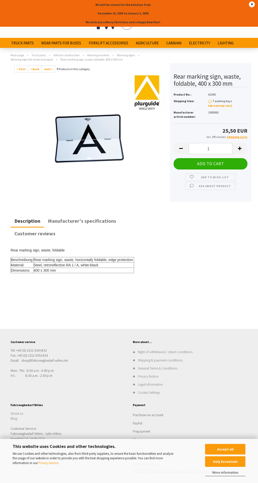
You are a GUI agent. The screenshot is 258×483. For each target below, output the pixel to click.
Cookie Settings (149, 392)
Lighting (226, 43)
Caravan (173, 43)
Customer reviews (34, 233)
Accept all (225, 449)
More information (225, 472)
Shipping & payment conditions (160, 360)
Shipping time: (184, 101)
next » (48, 69)
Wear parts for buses (61, 43)
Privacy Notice (48, 463)
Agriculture (147, 43)
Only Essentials (225, 461)
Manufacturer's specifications (82, 221)
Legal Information (150, 384)
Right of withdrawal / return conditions (165, 352)
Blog (14, 418)
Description (27, 221)
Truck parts (22, 43)
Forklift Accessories (108, 43)
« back (34, 69)
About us (17, 413)
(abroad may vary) (220, 105)
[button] (181, 148)
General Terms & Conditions (157, 368)
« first (21, 69)
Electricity (199, 43)
